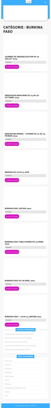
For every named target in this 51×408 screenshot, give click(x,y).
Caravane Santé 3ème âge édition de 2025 (17, 349)
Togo (6, 395)
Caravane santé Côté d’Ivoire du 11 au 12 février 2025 (20, 345)
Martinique (8, 384)
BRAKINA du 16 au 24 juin (17, 172)
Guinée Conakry (9, 376)
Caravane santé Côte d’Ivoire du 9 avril (16, 342)
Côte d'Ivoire (8, 368)
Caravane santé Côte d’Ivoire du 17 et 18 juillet (18, 338)
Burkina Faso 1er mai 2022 (18, 208)
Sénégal (7, 392)
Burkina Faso (8, 361)
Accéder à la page (12, 67)
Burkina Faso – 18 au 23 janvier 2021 (23, 317)
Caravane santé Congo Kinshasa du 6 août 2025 (19, 334)
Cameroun (8, 364)
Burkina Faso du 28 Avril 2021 (20, 281)
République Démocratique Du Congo (15, 388)
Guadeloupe (8, 372)
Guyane (7, 380)
